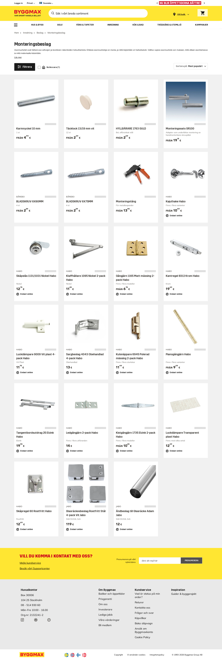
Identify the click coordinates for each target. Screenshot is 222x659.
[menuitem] (15, 25)
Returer (139, 602)
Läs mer (18, 57)
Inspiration (178, 589)
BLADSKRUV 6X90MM (29, 201)
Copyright (118, 654)
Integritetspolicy (157, 654)
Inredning (27, 32)
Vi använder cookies (136, 654)
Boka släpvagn (144, 623)
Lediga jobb (106, 614)
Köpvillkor (140, 618)
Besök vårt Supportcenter (35, 568)
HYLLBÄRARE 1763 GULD (131, 128)
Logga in (18, 3)
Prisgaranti (105, 599)
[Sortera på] (191, 66)
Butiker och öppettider (112, 593)
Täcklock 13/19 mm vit (80, 128)
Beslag (40, 32)
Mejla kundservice (30, 563)
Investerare (105, 609)
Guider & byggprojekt (183, 593)
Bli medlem (105, 625)
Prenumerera (191, 560)
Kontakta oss (142, 607)
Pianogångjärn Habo (178, 354)
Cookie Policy (142, 637)
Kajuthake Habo (175, 201)
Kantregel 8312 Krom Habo (182, 276)
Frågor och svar (144, 612)
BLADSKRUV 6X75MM (79, 201)
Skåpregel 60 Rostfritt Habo (34, 511)
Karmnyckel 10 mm (28, 128)
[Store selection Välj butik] (181, 14)
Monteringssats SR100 (180, 128)
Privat (30, 3)
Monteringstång (126, 201)
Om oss (103, 604)
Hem (16, 32)
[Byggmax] (27, 13)
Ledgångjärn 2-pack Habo (82, 432)
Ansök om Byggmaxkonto (144, 630)
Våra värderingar (109, 620)
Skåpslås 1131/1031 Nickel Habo (36, 276)
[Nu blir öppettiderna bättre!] (181, 3)
